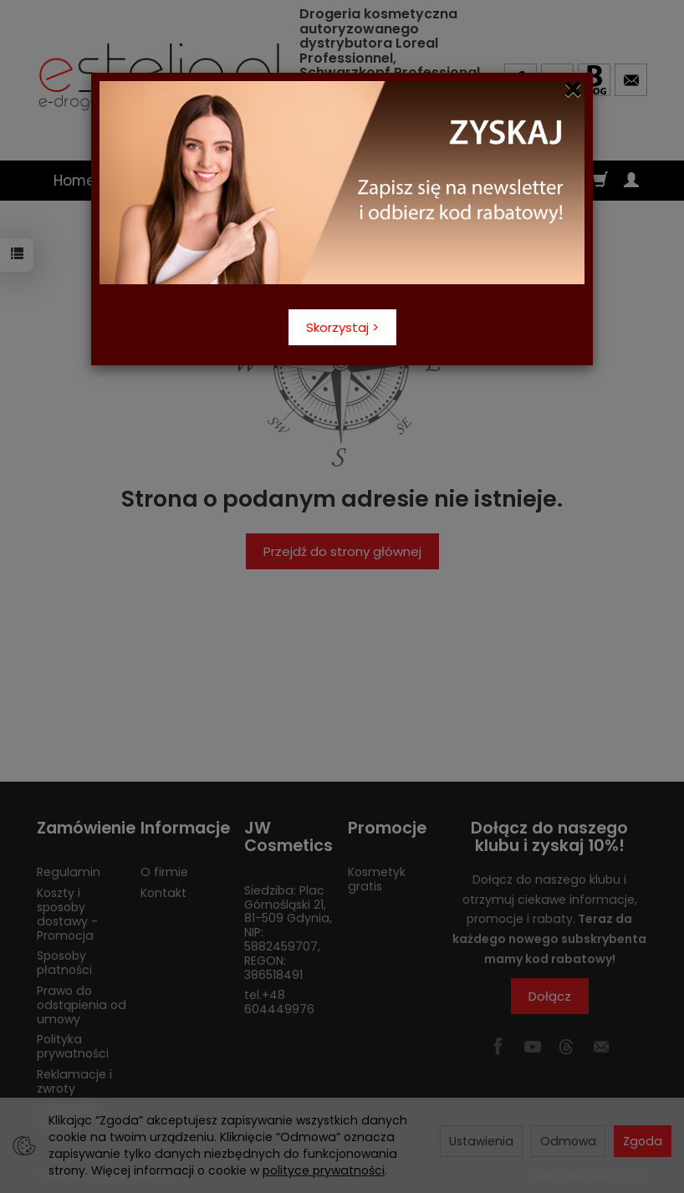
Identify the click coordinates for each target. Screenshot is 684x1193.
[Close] (573, 89)
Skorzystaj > (342, 327)
